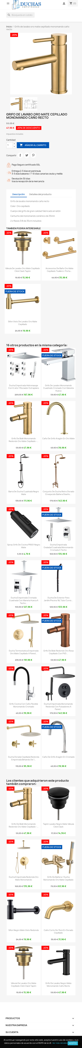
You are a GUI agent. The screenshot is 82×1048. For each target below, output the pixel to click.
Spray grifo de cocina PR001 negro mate (23, 546)
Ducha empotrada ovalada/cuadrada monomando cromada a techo (58, 547)
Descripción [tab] (18, 194)
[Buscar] (20, 15)
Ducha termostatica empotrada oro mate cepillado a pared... (23, 652)
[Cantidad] (9, 145)
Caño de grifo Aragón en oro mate (58, 438)
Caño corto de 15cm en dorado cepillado (58, 931)
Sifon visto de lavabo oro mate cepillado (22, 323)
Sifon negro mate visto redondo (23, 930)
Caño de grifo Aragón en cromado (58, 757)
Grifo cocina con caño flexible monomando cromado (23, 705)
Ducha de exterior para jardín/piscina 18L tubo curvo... (58, 599)
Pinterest (33, 155)
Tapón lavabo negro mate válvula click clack (58, 825)
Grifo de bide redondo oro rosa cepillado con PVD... (58, 652)
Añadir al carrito (33, 145)
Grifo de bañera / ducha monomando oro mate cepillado (58, 878)
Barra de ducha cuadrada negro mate (23, 493)
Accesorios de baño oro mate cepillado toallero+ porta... (59, 269)
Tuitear (26, 155)
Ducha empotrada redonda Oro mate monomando (23, 878)
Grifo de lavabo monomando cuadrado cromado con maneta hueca (58, 388)
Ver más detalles (60, 1043)
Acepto (72, 1043)
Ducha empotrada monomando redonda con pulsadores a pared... (58, 707)
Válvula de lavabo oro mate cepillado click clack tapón (22, 269)
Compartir (20, 155)
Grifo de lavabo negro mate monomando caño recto (58, 984)
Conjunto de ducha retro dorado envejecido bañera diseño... (58, 493)
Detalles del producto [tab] (40, 194)
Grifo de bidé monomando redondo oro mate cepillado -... (23, 439)
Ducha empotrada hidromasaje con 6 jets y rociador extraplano (23, 386)
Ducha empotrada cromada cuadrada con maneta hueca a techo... (23, 600)
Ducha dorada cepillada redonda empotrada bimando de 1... (23, 758)
